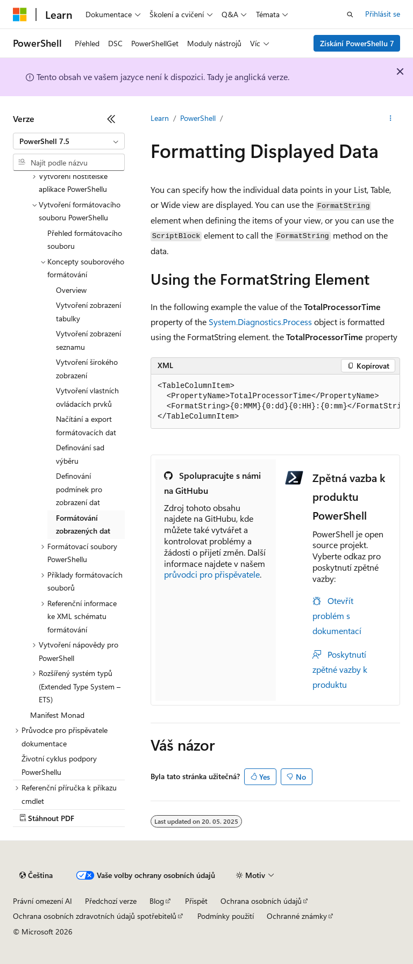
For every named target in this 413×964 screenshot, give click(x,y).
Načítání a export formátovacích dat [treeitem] (86, 425)
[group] (275, 402)
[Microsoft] (20, 14)
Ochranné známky (297, 916)
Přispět (196, 901)
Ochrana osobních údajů (261, 901)
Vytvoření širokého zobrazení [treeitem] (87, 368)
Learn (160, 118)
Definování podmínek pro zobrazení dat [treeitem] (79, 489)
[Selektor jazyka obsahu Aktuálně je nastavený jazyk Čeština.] (36, 875)
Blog (156, 901)
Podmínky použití (225, 916)
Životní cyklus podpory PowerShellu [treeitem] (59, 765)
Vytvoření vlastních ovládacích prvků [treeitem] (87, 397)
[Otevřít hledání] (350, 14)
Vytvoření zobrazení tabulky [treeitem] (88, 311)
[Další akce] (390, 118)
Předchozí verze (111, 901)
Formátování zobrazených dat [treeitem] (83, 524)
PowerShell (198, 118)
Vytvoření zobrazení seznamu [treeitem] (88, 340)
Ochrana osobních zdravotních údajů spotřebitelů (94, 916)
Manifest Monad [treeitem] (57, 715)
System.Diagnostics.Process (260, 321)
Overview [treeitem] (71, 290)
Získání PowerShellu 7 (357, 43)
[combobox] (69, 141)
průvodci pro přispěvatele (212, 574)
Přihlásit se (382, 14)
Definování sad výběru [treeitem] (80, 454)
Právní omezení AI (42, 901)
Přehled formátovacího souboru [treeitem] (84, 239)
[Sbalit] (111, 118)
